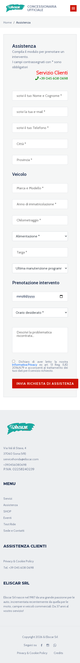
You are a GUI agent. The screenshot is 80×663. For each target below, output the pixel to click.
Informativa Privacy (24, 364)
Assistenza (10, 505)
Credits (58, 652)
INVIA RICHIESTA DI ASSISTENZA (45, 384)
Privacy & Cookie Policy (18, 561)
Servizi (7, 498)
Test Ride (9, 524)
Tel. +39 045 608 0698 (18, 568)
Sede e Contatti (13, 531)
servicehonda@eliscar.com (21, 459)
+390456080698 (14, 465)
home (7, 22)
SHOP (7, 511)
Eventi (7, 518)
